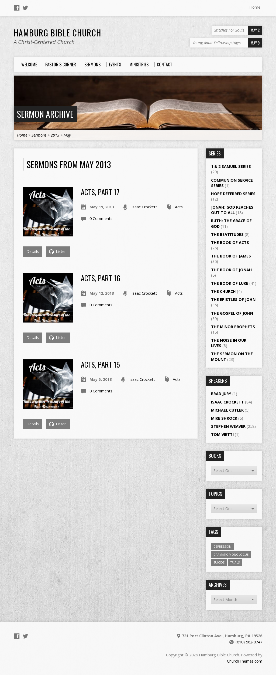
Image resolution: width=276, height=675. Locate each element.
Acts (179, 206)
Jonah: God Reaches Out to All (232, 210)
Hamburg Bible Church (57, 32)
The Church (223, 291)
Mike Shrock (224, 418)
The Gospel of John (232, 313)
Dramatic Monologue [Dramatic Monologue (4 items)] (231, 554)
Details (32, 251)
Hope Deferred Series (233, 193)
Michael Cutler (227, 410)
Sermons (39, 135)
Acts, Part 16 (100, 277)
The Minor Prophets (233, 326)
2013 (55, 135)
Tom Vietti (222, 434)
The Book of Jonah (231, 269)
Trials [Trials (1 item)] (235, 562)
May (67, 135)
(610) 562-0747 (249, 642)
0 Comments (100, 218)
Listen (58, 251)
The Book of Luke (229, 283)
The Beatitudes (227, 234)
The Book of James (231, 256)
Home (254, 7)
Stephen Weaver (228, 426)
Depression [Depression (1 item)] (222, 546)
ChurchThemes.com (244, 661)
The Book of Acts (230, 242)
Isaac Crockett (144, 206)
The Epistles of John (233, 299)
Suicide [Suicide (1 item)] (219, 562)
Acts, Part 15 (100, 364)
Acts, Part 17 (100, 191)
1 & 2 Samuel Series (231, 166)
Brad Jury (221, 393)
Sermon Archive (45, 113)
